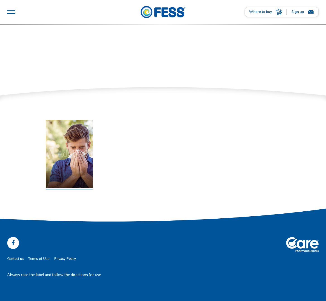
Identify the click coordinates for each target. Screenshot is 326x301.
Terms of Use (39, 258)
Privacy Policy (65, 258)
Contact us (15, 258)
